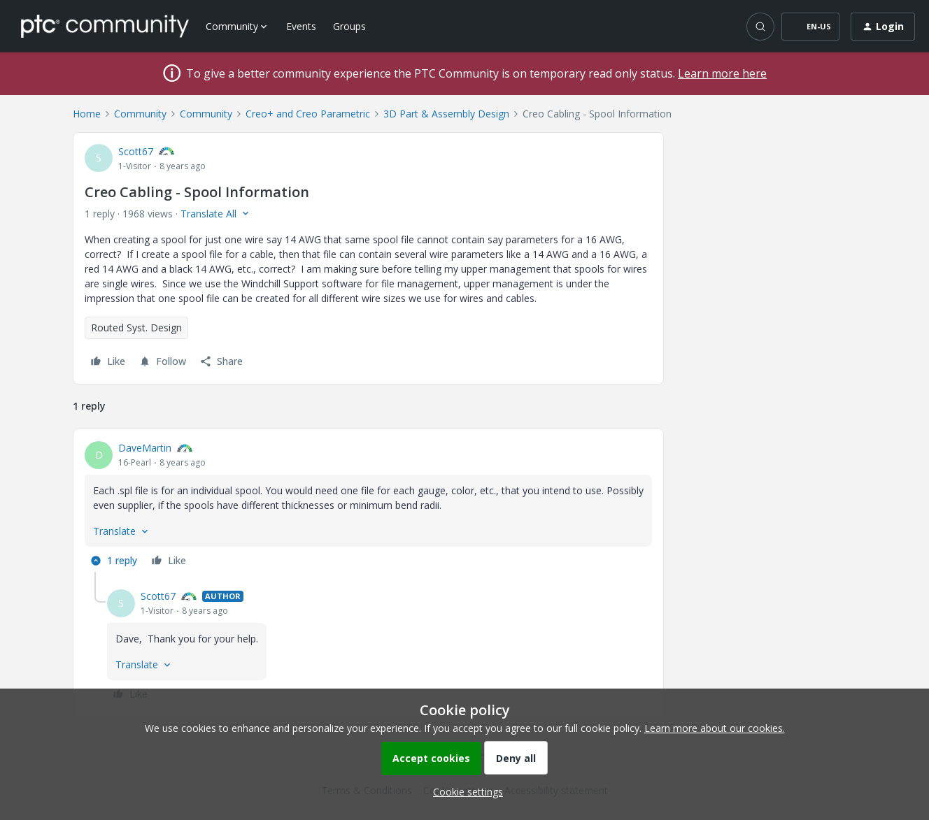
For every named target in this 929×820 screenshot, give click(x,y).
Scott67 (135, 151)
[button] (810, 27)
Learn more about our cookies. (714, 728)
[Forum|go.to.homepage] (105, 26)
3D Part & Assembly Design (446, 113)
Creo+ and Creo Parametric (308, 113)
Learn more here (722, 73)
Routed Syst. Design (136, 327)
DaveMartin (144, 447)
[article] (368, 506)
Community (140, 113)
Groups (349, 26)
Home (87, 113)
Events (301, 26)
